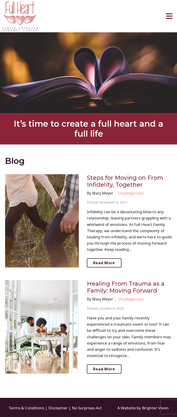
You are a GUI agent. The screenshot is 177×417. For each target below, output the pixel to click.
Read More (104, 262)
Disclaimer (58, 408)
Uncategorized (130, 193)
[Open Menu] (169, 16)
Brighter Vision (155, 408)
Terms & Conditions (26, 408)
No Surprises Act (87, 408)
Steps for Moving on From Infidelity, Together (125, 181)
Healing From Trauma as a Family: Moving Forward (126, 287)
